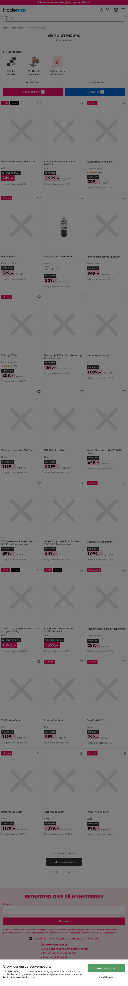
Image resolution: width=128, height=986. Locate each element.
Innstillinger (106, 977)
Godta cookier (106, 968)
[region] (64, 972)
